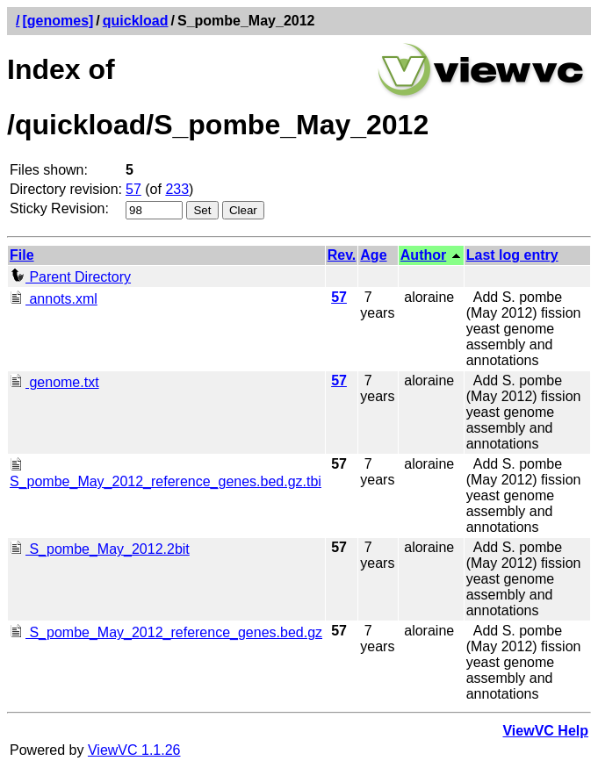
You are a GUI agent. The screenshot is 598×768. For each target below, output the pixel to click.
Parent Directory (70, 276)
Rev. (342, 255)
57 (133, 189)
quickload (136, 20)
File (22, 255)
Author (423, 255)
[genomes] (57, 20)
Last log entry (512, 255)
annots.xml (53, 298)
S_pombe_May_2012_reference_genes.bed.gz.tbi (165, 473)
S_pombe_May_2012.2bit (100, 549)
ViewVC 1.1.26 (134, 750)
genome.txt (54, 382)
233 (177, 189)
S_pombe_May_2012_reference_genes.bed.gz (166, 632)
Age (373, 255)
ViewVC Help (545, 730)
